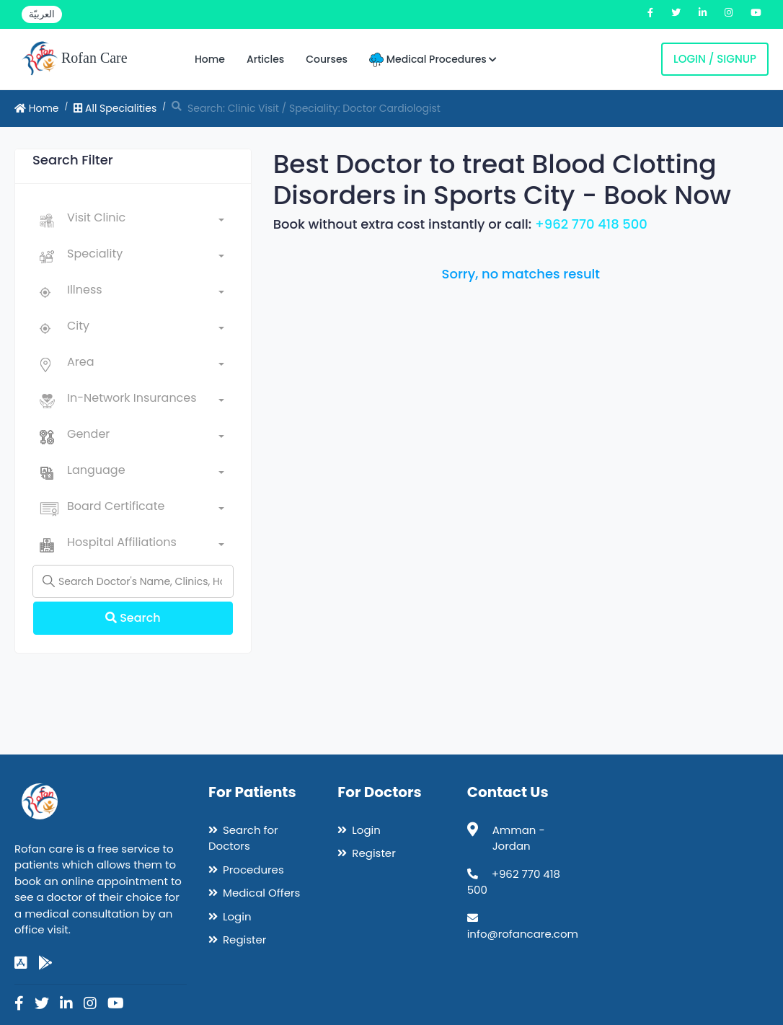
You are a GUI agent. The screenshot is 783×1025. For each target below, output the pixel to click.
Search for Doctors (243, 838)
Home (210, 59)
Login (237, 916)
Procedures (253, 869)
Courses (327, 59)
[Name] (133, 581)
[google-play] (45, 963)
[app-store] (20, 963)
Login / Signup (714, 58)
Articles (265, 59)
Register (244, 939)
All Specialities (115, 108)
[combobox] (146, 220)
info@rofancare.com (522, 933)
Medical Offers (261, 892)
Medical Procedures (433, 59)
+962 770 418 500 (591, 224)
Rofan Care (75, 59)
